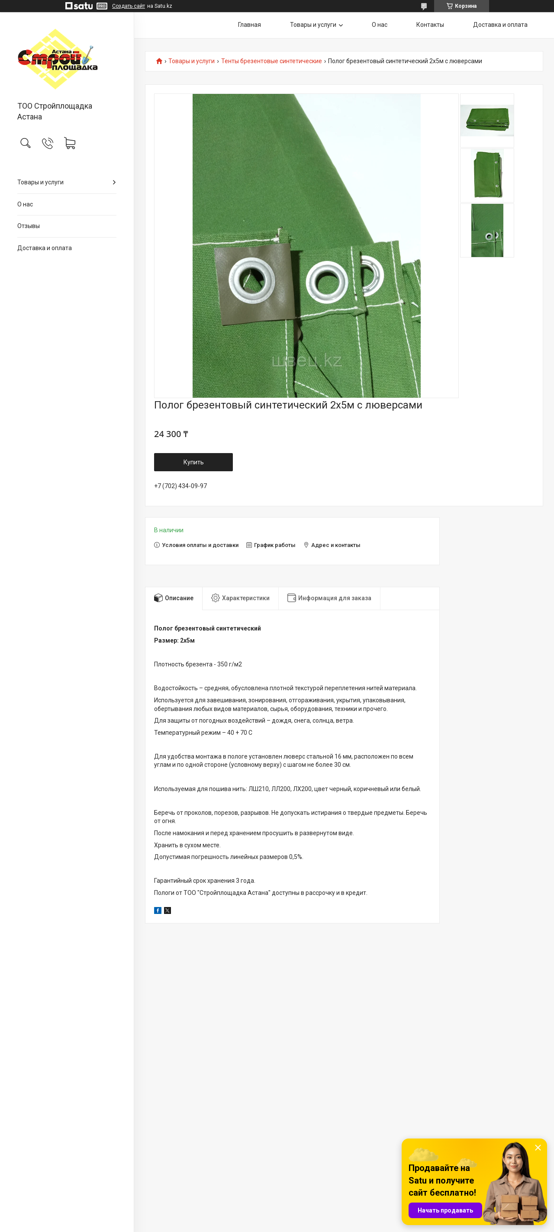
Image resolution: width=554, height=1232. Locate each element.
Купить (194, 462)
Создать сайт (128, 6)
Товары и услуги (40, 182)
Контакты (430, 24)
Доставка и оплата (44, 247)
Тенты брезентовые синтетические (271, 61)
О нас (25, 204)
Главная (249, 24)
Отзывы (28, 225)
